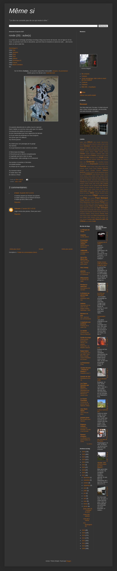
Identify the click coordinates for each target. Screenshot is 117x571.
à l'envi (16, 193)
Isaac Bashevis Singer (98, 174)
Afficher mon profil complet (88, 95)
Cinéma (93, 155)
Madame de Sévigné (94, 187)
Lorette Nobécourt (84, 185)
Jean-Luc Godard (89, 181)
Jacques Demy (95, 176)
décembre (87, 477)
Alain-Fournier (104, 142)
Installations (88, 174)
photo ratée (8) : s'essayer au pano (87, 510)
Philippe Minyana (94, 200)
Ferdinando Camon (103, 164)
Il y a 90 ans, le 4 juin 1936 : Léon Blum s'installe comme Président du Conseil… (85, 356)
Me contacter (85, 74)
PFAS (82, 364)
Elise (14, 54)
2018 (83, 472)
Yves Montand (83, 219)
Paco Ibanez (102, 195)
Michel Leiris (105, 191)
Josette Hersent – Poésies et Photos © (85, 369)
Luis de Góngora (93, 185)
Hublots (83, 303)
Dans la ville (84, 157)
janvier (86, 506)
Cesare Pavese (89, 151)
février (86, 504)
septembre (87, 485)
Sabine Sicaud (83, 207)
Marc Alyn (102, 187)
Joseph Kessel (88, 183)
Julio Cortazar (104, 183)
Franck (15, 62)
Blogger (68, 561)
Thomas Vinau (104, 213)
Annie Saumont (104, 146)
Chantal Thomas (103, 151)
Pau (85, 198)
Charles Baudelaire (91, 153)
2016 (83, 530)
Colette (106, 155)
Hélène (15, 58)
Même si (22, 11)
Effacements (84, 278)
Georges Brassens (102, 168)
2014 (83, 535)
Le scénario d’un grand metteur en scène (85, 439)
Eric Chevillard (99, 162)
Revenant (83, 104)
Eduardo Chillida (96, 159)
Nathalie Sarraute (99, 193)
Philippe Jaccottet (85, 200)
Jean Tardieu (105, 177)
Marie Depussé (104, 189)
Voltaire (85, 217)
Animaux (87, 146)
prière (90, 221)
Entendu (91, 161)
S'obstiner (85, 84)
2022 (83, 462)
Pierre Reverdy (95, 202)
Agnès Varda (83, 142)
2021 (83, 465)
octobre (86, 483)
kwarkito (83, 235)
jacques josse (84, 417)
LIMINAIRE (83, 250)
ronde (20, 181)
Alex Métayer (83, 144)
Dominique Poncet (94, 157)
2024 (83, 457)
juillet (85, 490)
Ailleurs (89, 142)
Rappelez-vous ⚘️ (85, 373)
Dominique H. (17, 60)
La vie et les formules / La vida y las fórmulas (85, 429)
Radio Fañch (84, 351)
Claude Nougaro (100, 155)
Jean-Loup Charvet (97, 179)
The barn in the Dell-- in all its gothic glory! (84, 262)
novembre (87, 480)
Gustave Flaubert (90, 172)
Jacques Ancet (87, 176)
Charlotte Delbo (101, 153)
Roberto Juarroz (93, 206)
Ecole (101, 157)
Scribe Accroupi (85, 337)
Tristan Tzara (90, 215)
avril (85, 498)
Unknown (17, 208)
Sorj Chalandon (88, 211)
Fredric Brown (93, 168)
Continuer (84, 82)
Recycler (105, 204)
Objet (95, 195)
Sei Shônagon (102, 208)
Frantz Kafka (98, 166)
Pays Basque (101, 198)
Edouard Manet (87, 159)
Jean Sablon (99, 177)
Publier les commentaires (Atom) (27, 252)
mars (85, 501)
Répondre (17, 202)
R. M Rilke (85, 204)
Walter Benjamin (91, 217)
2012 (83, 540)
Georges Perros (84, 170)
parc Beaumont (97, 219)
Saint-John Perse (92, 207)
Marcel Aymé (87, 189)
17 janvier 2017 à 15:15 (28, 208)
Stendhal (95, 211)
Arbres (82, 150)
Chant (96, 151)
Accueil (41, 249)
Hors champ (84, 267)
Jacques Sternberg (84, 177)
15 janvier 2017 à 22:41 (27, 193)
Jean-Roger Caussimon (99, 181)
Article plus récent (15, 249)
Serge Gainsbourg (84, 209)
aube (16, 181)
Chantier (82, 153)
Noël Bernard (50, 73)
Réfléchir (101, 206)
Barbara (95, 149)
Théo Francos (83, 215)
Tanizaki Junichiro (101, 211)
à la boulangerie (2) (87, 524)
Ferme (83, 166)
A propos (84, 76)
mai (85, 496)
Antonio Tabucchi (103, 148)
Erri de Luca (87, 164)
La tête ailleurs (84, 236)
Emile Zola (83, 162)
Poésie (102, 202)
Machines (105, 185)
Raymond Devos (99, 204)
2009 (83, 548)
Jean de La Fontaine (85, 179)
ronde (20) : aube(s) (86, 515)
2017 (83, 475)
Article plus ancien (67, 249)
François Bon (104, 166)
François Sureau (84, 168)
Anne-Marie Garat (95, 146)
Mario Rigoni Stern (96, 191)
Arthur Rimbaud (89, 149)
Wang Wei (98, 217)
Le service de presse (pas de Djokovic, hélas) (84, 404)
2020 (83, 467)
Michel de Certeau (84, 193)
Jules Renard (96, 183)
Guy (14, 50)
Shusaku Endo (93, 209)
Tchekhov (87, 213)
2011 (83, 543)
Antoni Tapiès (83, 148)
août (85, 488)
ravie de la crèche (86, 519)
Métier (92, 193)
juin (85, 493)
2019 (83, 470)
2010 (83, 546)
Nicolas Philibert (88, 195)
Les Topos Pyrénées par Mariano (84, 385)
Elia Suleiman (104, 159)
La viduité (83, 331)
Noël (14, 56)
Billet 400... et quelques (89, 87)
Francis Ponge (90, 166)
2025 (83, 454)
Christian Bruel (87, 155)
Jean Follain (92, 177)
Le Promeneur (85, 363)
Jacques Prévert (104, 176)
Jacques (15, 52)
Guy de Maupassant (99, 172)
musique (89, 219)
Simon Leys (100, 209)
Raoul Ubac (91, 204)
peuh (87, 221)
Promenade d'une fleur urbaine (84, 242)
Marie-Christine (18, 64)
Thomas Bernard (95, 213)
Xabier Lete (105, 217)
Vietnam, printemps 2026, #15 (85, 298)
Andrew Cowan (101, 144)
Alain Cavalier (96, 142)
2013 (83, 538)
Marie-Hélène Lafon (85, 191)
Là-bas (100, 185)
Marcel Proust (95, 189)
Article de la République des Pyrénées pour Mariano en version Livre (84, 392)
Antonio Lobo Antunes (93, 148)
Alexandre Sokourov (92, 144)
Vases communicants (99, 215)
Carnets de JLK (85, 376)
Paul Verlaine (91, 198)
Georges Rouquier (96, 170)
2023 (83, 459)
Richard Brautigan (84, 206)
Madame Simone (84, 187)
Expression (94, 164)
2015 (83, 533)
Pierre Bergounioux (85, 202)
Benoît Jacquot (101, 149)
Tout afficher (89, 443)
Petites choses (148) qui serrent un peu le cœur (102, 263)
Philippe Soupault (103, 200)
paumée (83, 271)
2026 (83, 451)
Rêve (106, 206)
